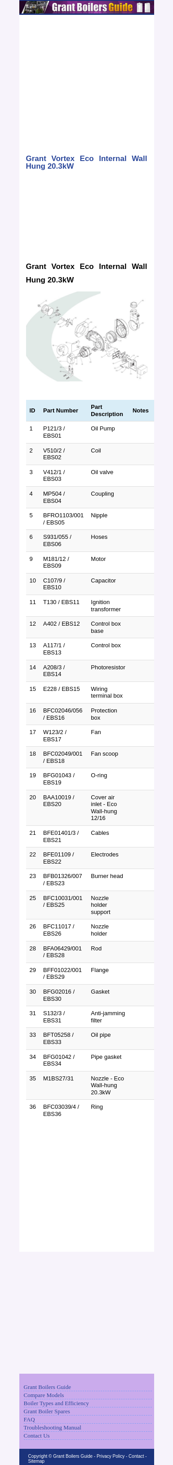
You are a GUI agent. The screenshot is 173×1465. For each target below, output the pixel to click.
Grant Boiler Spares (47, 1411)
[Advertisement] (86, 79)
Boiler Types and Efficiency (56, 1403)
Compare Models (44, 1395)
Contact (136, 1456)
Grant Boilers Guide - (75, 1456)
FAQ (29, 1419)
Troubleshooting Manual (52, 1427)
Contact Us (37, 1435)
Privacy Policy (110, 1456)
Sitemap (36, 1461)
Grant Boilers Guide (47, 1387)
